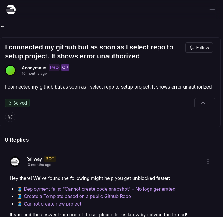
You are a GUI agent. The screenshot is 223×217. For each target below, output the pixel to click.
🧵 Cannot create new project (49, 204)
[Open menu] (212, 9)
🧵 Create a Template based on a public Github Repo (74, 196)
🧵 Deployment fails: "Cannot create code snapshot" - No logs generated (96, 189)
